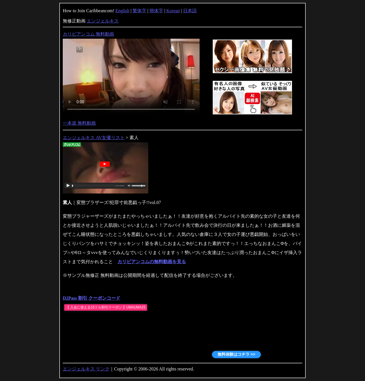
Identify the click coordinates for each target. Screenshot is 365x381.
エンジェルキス (103, 20)
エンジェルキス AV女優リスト (94, 137)
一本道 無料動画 (79, 123)
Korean (173, 10)
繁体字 (139, 10)
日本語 (190, 10)
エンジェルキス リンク (86, 368)
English (122, 10)
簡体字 (156, 10)
